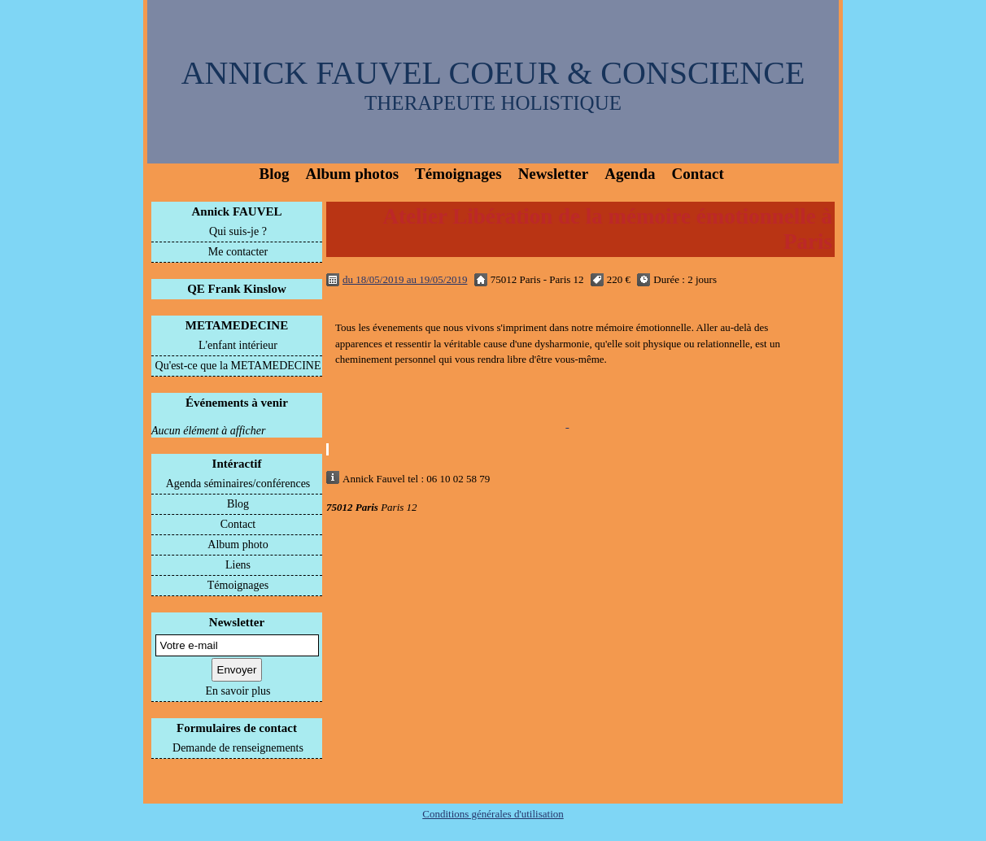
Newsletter (553, 173)
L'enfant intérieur (238, 345)
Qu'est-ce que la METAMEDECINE (238, 365)
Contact (697, 173)
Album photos (352, 173)
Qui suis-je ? (238, 231)
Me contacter (238, 252)
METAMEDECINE (236, 325)
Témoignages (458, 173)
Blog (275, 173)
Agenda (629, 173)
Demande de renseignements (237, 748)
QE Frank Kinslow (236, 288)
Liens (238, 565)
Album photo (237, 544)
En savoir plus (237, 691)
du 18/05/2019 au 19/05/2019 (404, 279)
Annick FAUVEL (237, 211)
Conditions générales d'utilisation (493, 814)
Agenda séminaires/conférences (238, 483)
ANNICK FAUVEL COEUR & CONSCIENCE (493, 72)
